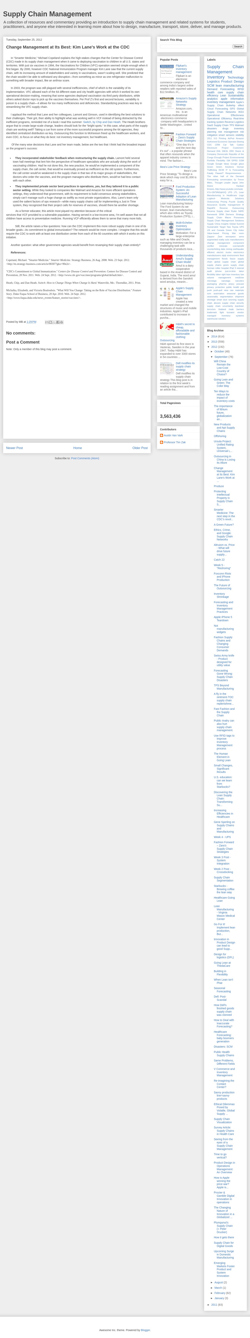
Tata (229, 227)
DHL (219, 151)
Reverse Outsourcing (232, 208)
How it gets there (224, 1237)
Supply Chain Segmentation (223, 879)
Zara (220, 236)
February (220, 1293)
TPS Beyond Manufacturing (224, 687)
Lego (241, 195)
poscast (240, 284)
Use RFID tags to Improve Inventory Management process (224, 742)
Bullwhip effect (235, 105)
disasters (212, 128)
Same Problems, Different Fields (224, 1062)
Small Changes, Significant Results (223, 769)
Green (210, 167)
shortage (211, 300)
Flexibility (220, 160)
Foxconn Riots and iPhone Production (222, 577)
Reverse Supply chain (218, 211)
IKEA (241, 112)
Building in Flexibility (221, 973)
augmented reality (215, 239)
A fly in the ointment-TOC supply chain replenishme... (224, 698)
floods (225, 259)
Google (210, 164)
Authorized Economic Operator (222, 141)
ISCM (221, 170)
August (218, 1282)
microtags (212, 281)
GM (228, 160)
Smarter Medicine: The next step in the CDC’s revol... (224, 514)
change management (218, 243)
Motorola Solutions (232, 198)
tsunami (230, 312)
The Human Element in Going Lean (222, 757)
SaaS (210, 125)
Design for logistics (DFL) (224, 956)
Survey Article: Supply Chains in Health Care (224, 1131)
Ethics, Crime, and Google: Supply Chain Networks (223, 534)
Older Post (140, 448)
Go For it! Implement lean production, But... (224, 929)
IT (227, 170)
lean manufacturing (230, 85)
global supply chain (225, 262)
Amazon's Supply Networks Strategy (186, 101)
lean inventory (233, 274)
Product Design (232, 81)
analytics (212, 98)
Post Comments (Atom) (85, 458)
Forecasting (221, 108)
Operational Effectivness (225, 115)
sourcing (232, 300)
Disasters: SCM (223, 1046)
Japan (235, 182)
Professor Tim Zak (175, 442)
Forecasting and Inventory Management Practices (223, 607)
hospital (225, 268)
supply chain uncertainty (220, 306)
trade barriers (236, 309)
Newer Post (14, 448)
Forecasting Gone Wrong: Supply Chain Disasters (223, 675)
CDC (209, 145)
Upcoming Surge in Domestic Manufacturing (224, 1254)
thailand (222, 309)
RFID (241, 89)
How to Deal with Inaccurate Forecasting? (224, 1023)
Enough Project (221, 157)
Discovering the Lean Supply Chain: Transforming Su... (223, 799)
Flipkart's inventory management (184, 69)
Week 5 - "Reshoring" (222, 567)
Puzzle (232, 202)
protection (220, 287)
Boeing (240, 141)
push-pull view (220, 290)
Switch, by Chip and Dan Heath (102, 122)
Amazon (240, 138)
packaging (212, 284)
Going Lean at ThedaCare (222, 964)
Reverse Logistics (234, 122)
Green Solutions (225, 167)
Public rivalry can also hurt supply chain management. (224, 725)
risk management (228, 131)
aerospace (231, 236)
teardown (239, 306)
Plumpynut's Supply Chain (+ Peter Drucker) (223, 1227)
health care (215, 92)
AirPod (231, 138)
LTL (235, 192)
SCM (210, 85)
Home (77, 448)
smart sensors (226, 135)
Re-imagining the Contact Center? (224, 1084)
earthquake (238, 249)
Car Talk (228, 145)
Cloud (210, 108)
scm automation (215, 293)
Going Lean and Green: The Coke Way (223, 383)
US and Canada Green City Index (225, 230)
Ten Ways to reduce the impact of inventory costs (224, 396)
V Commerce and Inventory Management (224, 1072)
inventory (216, 77)
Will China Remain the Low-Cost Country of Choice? (222, 368)
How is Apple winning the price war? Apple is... (222, 1182)
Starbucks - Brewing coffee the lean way (224, 889)
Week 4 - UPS (222, 837)
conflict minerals (217, 246)
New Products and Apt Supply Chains (224, 427)
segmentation (226, 296)
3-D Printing (220, 138)
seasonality (212, 296)
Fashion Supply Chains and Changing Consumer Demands (223, 644)
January (219, 1298)
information (237, 98)
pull (242, 287)
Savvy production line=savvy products (224, 1096)
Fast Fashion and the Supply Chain (224, 712)
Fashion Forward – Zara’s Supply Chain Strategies (186, 137)
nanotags (225, 281)
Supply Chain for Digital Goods (224, 1244)
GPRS (235, 160)
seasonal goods (235, 293)
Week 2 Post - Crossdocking (223, 870)
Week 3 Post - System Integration (222, 860)
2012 (214, 346)
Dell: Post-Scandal (220, 998)
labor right (221, 274)
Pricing (224, 202)
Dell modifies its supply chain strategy (185, 366)
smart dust (222, 300)
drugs (225, 128)
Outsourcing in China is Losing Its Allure (224, 459)
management (224, 277)
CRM (217, 145)
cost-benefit (238, 246)
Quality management (229, 205)
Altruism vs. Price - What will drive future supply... (224, 549)
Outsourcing (213, 202)
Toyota (235, 227)
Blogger (145, 1330)
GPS (232, 108)
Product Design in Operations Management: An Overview (224, 1167)
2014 (214, 336)
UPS (241, 227)
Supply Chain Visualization (223, 1120)
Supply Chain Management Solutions (225, 220)
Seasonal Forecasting (222, 990)
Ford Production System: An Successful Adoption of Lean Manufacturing (186, 193)
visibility (240, 135)
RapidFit (211, 208)
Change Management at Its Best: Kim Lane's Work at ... (224, 475)
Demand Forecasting (220, 89)
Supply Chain (221, 125)
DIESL (225, 151)
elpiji (224, 255)
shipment (239, 296)
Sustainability (236, 95)
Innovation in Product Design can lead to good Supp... (224, 944)
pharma (222, 284)
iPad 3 (233, 268)
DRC (231, 151)
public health (232, 287)
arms (241, 236)
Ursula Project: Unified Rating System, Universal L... (224, 446)
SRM (221, 214)
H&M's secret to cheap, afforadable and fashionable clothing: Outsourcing (177, 332)
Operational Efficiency (219, 118)
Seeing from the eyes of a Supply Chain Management (223, 1144)
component (238, 243)
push (209, 290)
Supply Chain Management (47, 14)
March (218, 1287)
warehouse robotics (216, 319)
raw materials (237, 290)
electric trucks (224, 252)
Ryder (234, 211)
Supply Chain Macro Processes (225, 217)
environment (233, 255)
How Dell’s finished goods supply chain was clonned (224, 1010)
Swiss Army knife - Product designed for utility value (224, 660)
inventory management (221, 102)
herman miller (213, 268)
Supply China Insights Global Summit (225, 224)
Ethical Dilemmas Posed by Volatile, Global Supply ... (224, 1109)
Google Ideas (222, 164)
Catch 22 (219, 559)
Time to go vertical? (220, 1156)
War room (238, 233)
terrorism (211, 309)
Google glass (237, 164)
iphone (218, 271)
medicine (239, 277)
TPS (231, 125)
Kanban (240, 186)
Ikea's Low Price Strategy (175, 166)
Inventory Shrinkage (221, 595)
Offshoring (220, 436)
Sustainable (212, 227)
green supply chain (233, 265)
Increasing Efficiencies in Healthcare (223, 813)
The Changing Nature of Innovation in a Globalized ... (224, 1212)
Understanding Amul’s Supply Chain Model (184, 258)
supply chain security (233, 303)
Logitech (211, 198)
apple (224, 98)
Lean (223, 95)
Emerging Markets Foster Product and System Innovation (224, 1269)
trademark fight (215, 312)
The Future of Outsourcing (222, 587)
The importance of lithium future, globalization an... (223, 413)
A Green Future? (224, 524)
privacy (210, 287)
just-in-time (230, 271)
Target (223, 227)
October (219, 351)
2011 (209, 138)
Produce (219, 486)
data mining (226, 249)
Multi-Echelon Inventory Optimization (184, 226)
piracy (231, 284)
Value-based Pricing (218, 233)
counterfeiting (213, 249)
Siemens (230, 214)
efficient (210, 252)
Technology (236, 77)
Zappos (210, 236)
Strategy (240, 214)
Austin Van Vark (173, 435)
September (221, 356)
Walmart (239, 125)
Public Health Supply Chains (224, 1053)
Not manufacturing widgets (224, 629)
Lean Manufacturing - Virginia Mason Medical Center (224, 913)
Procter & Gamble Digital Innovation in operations (224, 1197)
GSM (241, 160)
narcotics (239, 281)
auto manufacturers (234, 239)
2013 (214, 341)
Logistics (213, 81)
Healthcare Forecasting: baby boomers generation (224, 1036)
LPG (230, 192)
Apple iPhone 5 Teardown (223, 618)
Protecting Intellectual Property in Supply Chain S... (223, 498)
